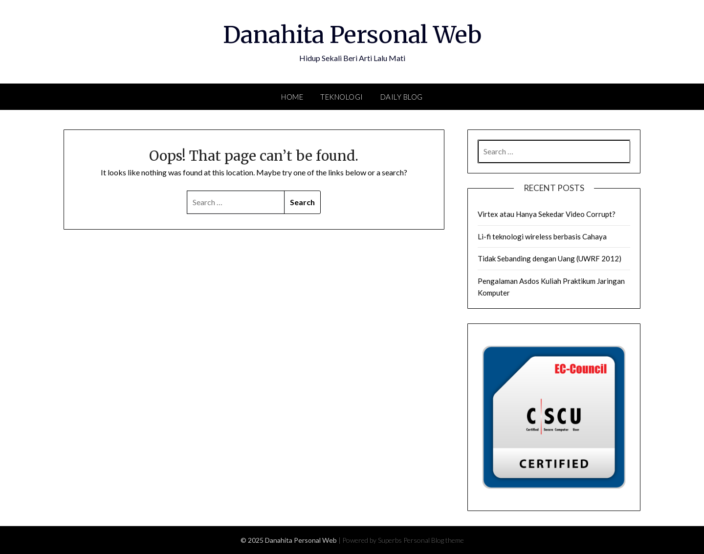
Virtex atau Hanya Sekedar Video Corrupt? (547, 214)
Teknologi (341, 96)
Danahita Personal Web (352, 34)
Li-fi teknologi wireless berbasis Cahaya (542, 236)
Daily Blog (401, 96)
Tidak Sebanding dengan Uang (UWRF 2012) (549, 258)
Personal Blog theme (433, 540)
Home (292, 96)
